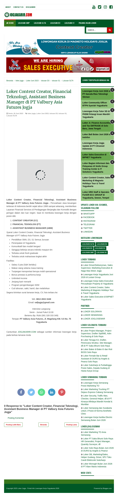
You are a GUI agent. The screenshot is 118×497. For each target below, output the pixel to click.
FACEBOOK (88, 217)
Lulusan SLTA (11, 116)
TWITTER (87, 228)
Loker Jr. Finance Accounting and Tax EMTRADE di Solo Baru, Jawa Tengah (96, 126)
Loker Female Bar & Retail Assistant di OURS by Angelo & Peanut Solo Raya (95, 359)
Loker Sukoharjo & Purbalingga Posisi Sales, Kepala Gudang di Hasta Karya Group (96, 368)
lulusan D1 (102, 244)
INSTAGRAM (89, 221)
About (8, 7)
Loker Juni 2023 (43, 113)
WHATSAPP (89, 214)
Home (10, 23)
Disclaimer (30, 7)
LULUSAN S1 (69, 23)
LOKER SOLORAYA (92, 311)
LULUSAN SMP (23, 23)
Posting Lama (71, 425)
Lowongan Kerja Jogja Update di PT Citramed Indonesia (93, 146)
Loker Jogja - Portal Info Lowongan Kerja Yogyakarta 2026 (38, 488)
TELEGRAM (88, 224)
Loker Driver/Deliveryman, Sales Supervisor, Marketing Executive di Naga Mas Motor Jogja (97, 268)
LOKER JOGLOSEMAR (94, 319)
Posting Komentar (16, 418)
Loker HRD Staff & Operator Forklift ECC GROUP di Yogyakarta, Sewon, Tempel (95, 195)
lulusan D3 (54, 113)
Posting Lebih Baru (13, 425)
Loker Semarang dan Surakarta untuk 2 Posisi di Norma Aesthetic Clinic (96, 411)
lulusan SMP (88, 252)
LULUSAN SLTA (40, 23)
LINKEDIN (88, 232)
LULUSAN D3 (55, 23)
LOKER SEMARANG (92, 315)
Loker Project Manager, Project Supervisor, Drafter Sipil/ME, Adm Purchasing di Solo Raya (96, 334)
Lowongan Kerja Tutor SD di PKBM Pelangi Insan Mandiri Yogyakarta (96, 114)
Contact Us (18, 7)
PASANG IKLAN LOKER (87, 23)
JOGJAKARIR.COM (27, 332)
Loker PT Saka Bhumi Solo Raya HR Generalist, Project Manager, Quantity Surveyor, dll (97, 441)
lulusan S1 (63, 113)
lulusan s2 (102, 252)
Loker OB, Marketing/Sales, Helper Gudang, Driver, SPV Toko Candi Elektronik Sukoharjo (96, 457)
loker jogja (32, 113)
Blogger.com (107, 488)
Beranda (43, 425)
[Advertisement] (41, 138)
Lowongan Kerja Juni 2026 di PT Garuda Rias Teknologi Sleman (96, 94)
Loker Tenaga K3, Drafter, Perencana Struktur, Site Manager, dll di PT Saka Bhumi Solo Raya (96, 343)
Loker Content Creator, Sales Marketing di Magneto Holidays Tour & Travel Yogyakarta (97, 290)
